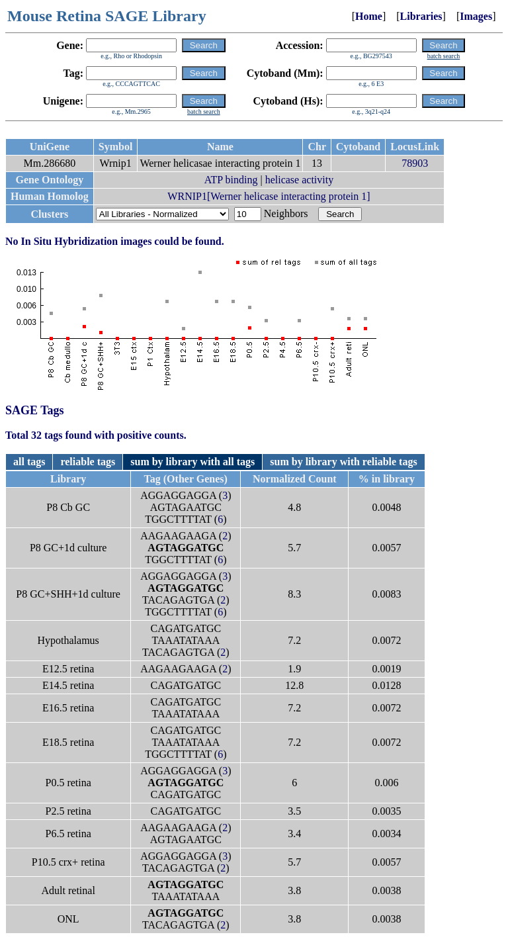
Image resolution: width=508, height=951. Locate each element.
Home (368, 16)
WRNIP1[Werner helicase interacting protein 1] (268, 196)
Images (476, 16)
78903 (415, 163)
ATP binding (231, 179)
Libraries (421, 16)
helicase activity (299, 179)
